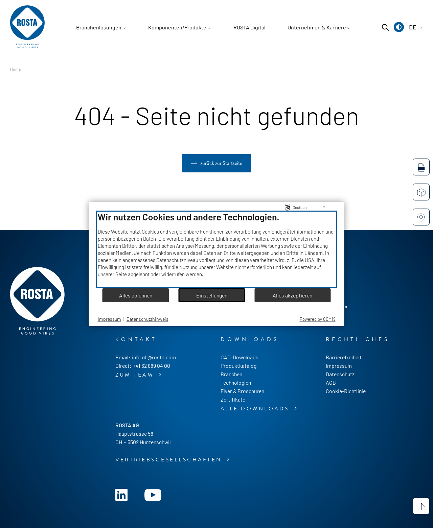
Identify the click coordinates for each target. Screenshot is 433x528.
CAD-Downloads (239, 357)
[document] (217, 249)
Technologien (236, 382)
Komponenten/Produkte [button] (177, 27)
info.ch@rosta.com (154, 357)
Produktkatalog (238, 365)
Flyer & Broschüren (242, 391)
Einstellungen (211, 295)
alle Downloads (256, 408)
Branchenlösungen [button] (98, 27)
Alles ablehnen (135, 295)
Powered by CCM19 (318, 319)
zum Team (135, 375)
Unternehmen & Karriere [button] (317, 27)
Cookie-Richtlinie (346, 391)
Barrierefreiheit (344, 357)
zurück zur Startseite (221, 163)
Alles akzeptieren (292, 295)
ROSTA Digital (249, 27)
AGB (331, 382)
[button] (399, 27)
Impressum (339, 365)
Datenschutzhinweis (147, 319)
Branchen (231, 374)
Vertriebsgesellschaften (169, 459)
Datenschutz (340, 374)
